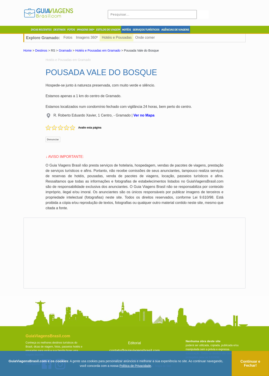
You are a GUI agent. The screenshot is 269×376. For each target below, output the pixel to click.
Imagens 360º (87, 37)
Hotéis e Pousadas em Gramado (97, 50)
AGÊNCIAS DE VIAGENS (175, 30)
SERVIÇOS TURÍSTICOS (146, 30)
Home (27, 50)
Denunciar (53, 139)
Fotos (68, 37)
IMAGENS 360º (85, 30)
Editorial (134, 343)
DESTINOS (59, 30)
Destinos (41, 50)
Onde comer (145, 37)
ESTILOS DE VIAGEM (108, 30)
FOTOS (71, 30)
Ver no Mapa (143, 115)
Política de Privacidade (135, 366)
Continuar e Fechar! (250, 363)
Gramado (65, 50)
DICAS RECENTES (41, 30)
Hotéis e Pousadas (117, 37)
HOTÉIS (126, 30)
